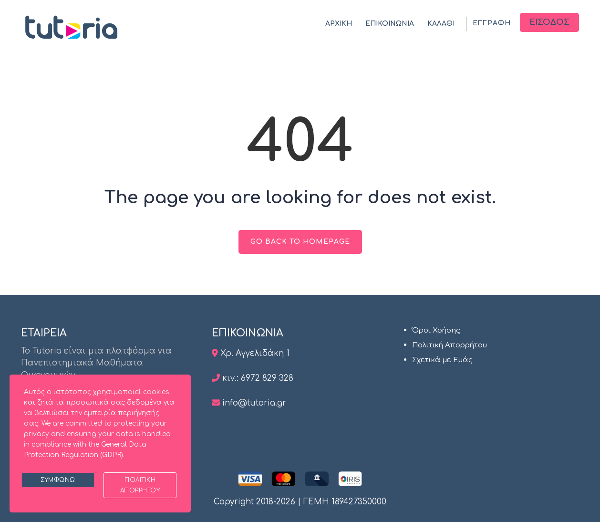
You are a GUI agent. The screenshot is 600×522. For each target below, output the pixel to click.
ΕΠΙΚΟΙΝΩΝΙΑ (389, 23)
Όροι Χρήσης (436, 330)
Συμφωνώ (58, 480)
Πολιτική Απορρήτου (449, 345)
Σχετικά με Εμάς (442, 360)
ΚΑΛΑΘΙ (441, 23)
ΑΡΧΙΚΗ (338, 23)
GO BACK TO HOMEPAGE (300, 241)
